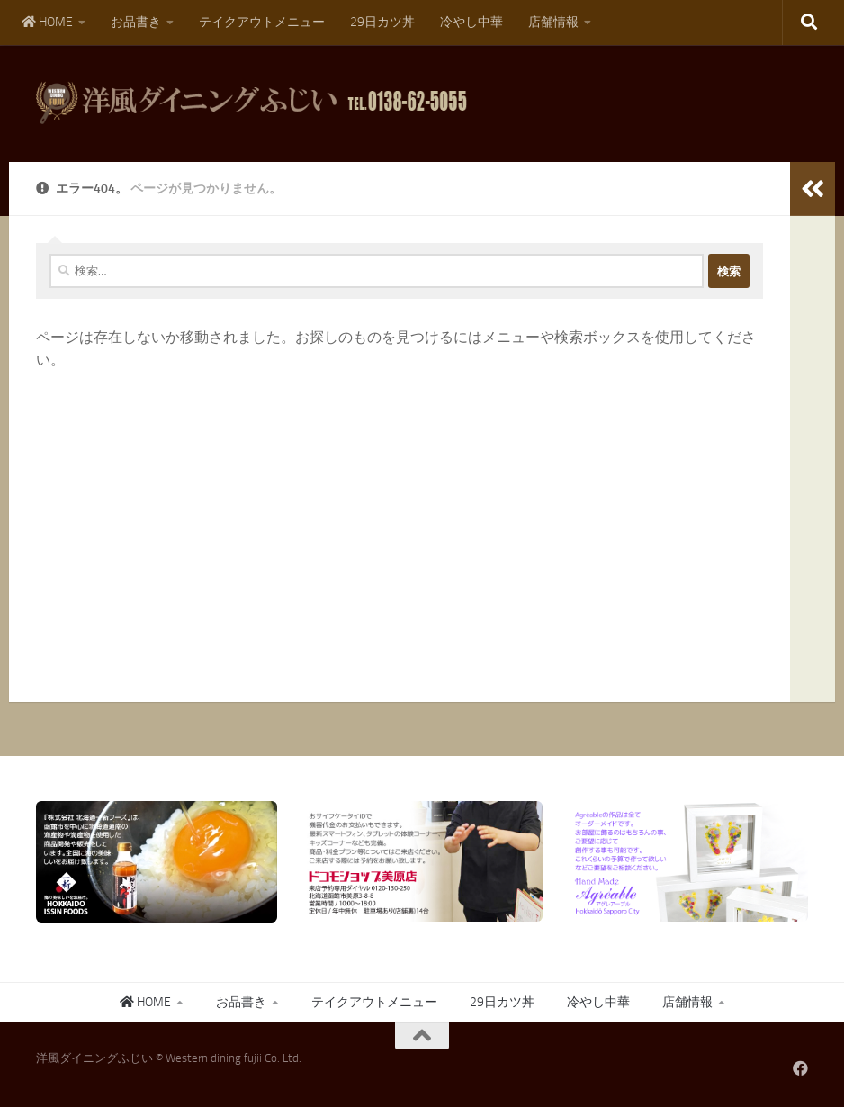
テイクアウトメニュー (262, 22)
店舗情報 (553, 22)
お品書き (136, 22)
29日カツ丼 (382, 22)
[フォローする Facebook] (800, 1068)
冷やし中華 (471, 22)
